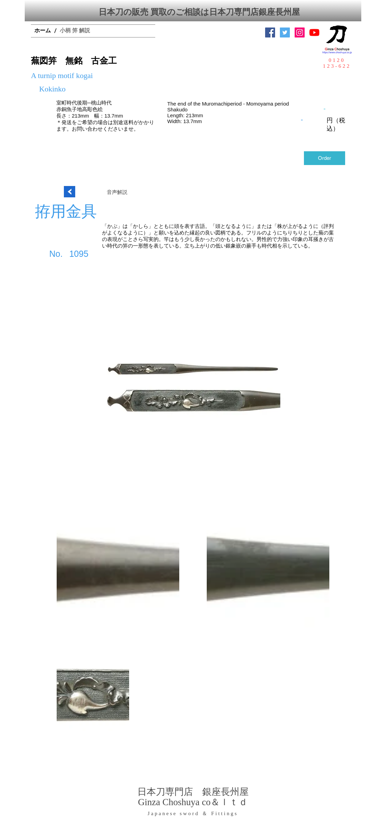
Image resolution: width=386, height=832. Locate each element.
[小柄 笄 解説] (74, 31)
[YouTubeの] (314, 32)
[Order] (324, 158)
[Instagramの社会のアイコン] (300, 32)
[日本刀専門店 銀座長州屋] (285, 32)
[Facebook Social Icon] (270, 32)
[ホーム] (42, 31)
